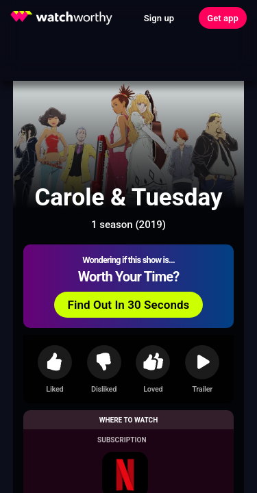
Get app (222, 18)
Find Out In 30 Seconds (129, 305)
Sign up (159, 18)
